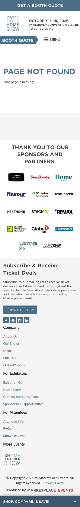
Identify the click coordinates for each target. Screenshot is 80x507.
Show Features (14, 435)
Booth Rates (12, 390)
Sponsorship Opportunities (23, 404)
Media (8, 351)
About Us (10, 336)
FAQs (7, 428)
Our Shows (11, 343)
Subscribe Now (20, 310)
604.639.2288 (14, 365)
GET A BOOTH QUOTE (40, 5)
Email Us (9, 358)
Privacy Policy (53, 483)
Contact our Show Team (21, 396)
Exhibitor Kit (12, 382)
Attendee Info (13, 421)
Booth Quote (17, 40)
